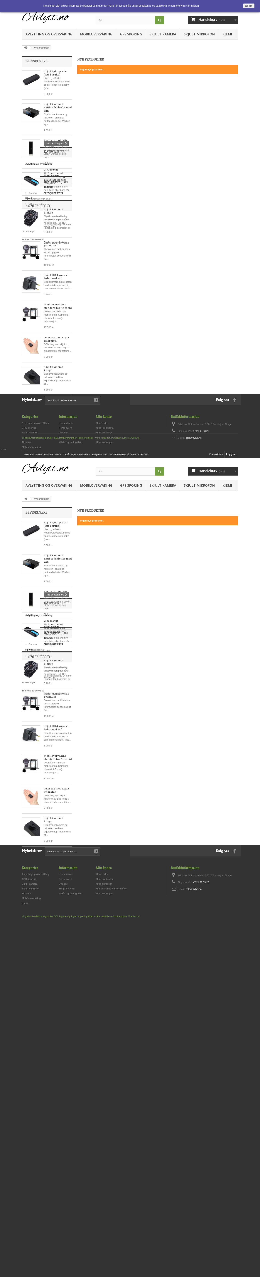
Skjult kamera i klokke (53, 211)
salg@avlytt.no (38, 539)
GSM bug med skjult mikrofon (56, 339)
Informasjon (38, 475)
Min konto (104, 578)
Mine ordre (102, 584)
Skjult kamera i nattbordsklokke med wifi (58, 107)
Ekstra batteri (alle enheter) (55, 142)
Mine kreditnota (105, 589)
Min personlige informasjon (111, 599)
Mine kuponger (104, 604)
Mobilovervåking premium (55, 244)
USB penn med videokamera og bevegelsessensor (55, 176)
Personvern (65, 589)
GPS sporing (131, 34)
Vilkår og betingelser (39, 496)
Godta (248, 5)
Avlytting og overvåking (49, 34)
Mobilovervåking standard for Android (58, 306)
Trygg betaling (36, 490)
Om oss (32, 485)
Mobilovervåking (96, 34)
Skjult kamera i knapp (53, 368)
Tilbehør (30, 449)
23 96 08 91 (38, 535)
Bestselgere (37, 61)
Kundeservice (38, 510)
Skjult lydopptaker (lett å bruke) (56, 73)
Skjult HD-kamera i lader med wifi (56, 276)
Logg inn (231, 643)
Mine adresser (104, 594)
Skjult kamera (163, 34)
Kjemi (227, 34)
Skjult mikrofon (199, 34)
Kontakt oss (65, 584)
